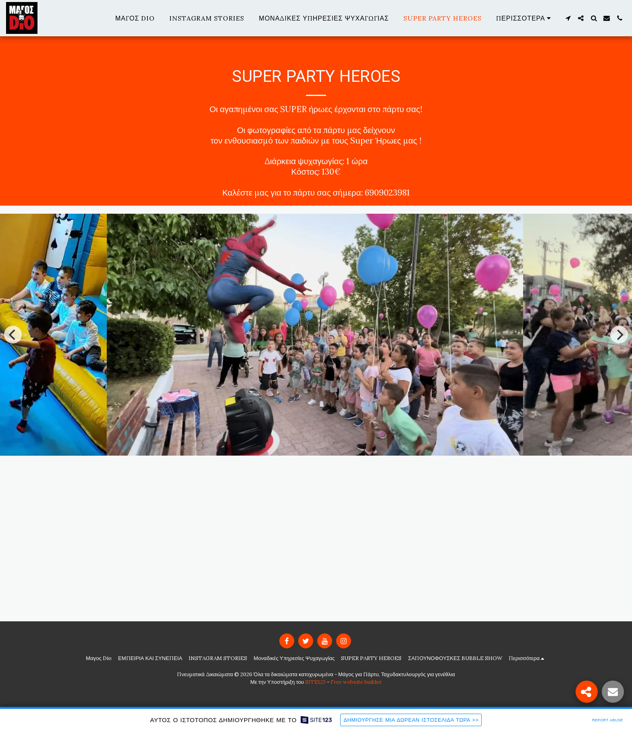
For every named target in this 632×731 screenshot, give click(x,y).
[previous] (13, 335)
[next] (619, 335)
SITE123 (315, 682)
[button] (568, 18)
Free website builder (356, 682)
